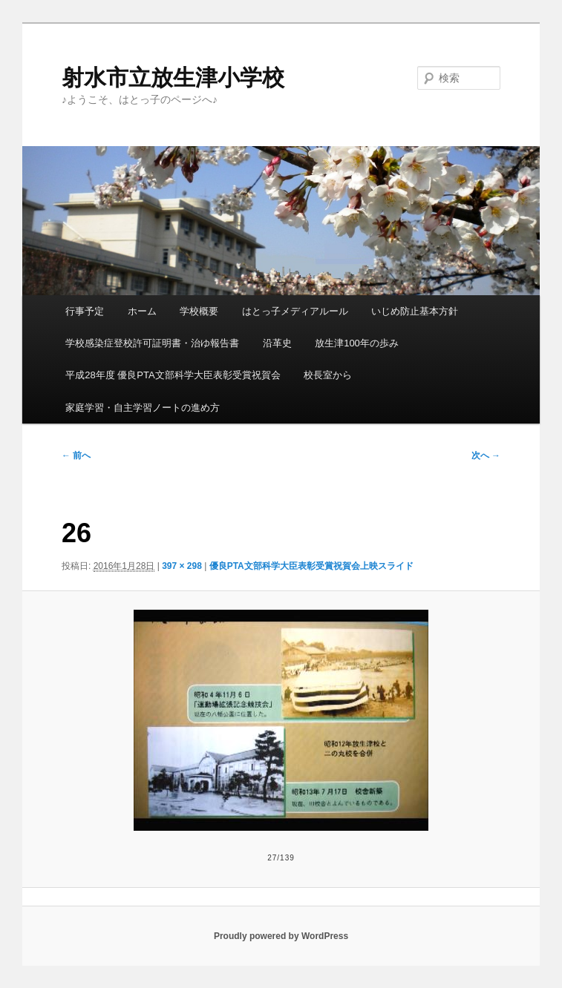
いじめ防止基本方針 (414, 311)
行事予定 (84, 311)
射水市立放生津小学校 (173, 77)
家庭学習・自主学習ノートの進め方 (142, 407)
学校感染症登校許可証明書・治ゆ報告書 (152, 343)
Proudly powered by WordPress (281, 936)
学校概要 (199, 311)
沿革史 (277, 343)
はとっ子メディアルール (295, 311)
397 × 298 (182, 566)
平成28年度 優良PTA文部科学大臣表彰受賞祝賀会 (172, 375)
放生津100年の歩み (357, 343)
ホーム (142, 311)
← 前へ (76, 455)
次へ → (485, 455)
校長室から (328, 375)
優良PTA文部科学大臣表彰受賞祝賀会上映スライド (311, 566)
